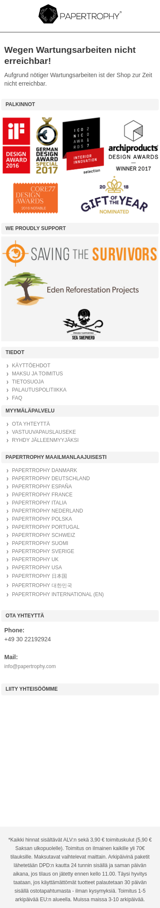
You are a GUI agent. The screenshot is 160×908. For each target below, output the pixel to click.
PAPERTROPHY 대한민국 (42, 585)
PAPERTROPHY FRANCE (42, 495)
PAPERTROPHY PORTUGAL (46, 527)
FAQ (17, 398)
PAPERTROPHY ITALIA (39, 503)
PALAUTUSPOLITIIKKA (39, 390)
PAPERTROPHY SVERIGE (43, 551)
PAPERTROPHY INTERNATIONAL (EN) (58, 594)
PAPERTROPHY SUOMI (40, 543)
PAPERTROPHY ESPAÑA (42, 487)
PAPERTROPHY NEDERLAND (47, 511)
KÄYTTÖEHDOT (31, 366)
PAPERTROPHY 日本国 (39, 576)
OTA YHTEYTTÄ (31, 424)
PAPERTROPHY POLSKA (42, 519)
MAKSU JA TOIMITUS (37, 374)
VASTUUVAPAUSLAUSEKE (44, 432)
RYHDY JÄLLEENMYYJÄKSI (45, 440)
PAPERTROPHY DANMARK (44, 470)
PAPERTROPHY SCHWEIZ (43, 535)
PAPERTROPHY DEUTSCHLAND (51, 478)
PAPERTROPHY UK (35, 559)
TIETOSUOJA (28, 382)
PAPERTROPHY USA (37, 568)
